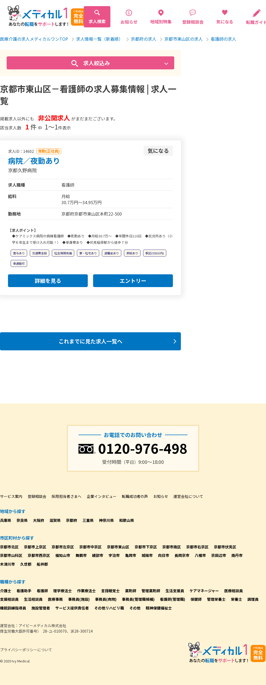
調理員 (253, 599)
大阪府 (38, 520)
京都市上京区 (35, 546)
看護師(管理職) (172, 599)
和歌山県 (126, 520)
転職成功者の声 (135, 496)
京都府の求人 (143, 39)
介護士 (5, 590)
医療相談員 (233, 590)
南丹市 (237, 555)
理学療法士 (62, 590)
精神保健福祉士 (159, 608)
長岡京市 (181, 555)
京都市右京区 (197, 546)
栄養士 (236, 599)
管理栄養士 (216, 599)
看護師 (42, 590)
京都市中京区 (90, 546)
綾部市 (97, 555)
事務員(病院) (106, 599)
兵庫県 (5, 520)
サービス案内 (11, 496)
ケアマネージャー (204, 590)
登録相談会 (37, 496)
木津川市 (7, 564)
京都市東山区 (118, 546)
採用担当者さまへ (66, 496)
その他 (134, 608)
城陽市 (147, 555)
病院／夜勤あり (34, 160)
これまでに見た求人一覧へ (90, 341)
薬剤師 (130, 590)
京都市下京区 (146, 546)
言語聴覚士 (110, 590)
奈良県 (22, 520)
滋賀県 (55, 520)
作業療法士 (86, 590)
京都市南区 (171, 546)
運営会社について (188, 496)
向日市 (163, 555)
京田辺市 (218, 555)
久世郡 (25, 564)
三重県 (88, 520)
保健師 (196, 599)
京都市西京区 (39, 555)
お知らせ (160, 496)
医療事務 (55, 599)
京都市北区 (9, 546)
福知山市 (62, 555)
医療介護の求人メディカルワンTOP (34, 39)
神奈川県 (106, 520)
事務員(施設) (79, 599)
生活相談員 (33, 599)
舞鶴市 (81, 555)
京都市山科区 (11, 555)
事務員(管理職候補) (138, 599)
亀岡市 (130, 555)
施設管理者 (40, 608)
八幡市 (200, 555)
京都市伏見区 (225, 546)
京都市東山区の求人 (183, 39)
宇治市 (114, 555)
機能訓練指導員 (13, 608)
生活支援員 (174, 590)
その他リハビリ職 (109, 608)
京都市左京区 (63, 546)
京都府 (71, 520)
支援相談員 (9, 599)
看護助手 (23, 590)
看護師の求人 (223, 39)
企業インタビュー (102, 496)
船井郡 (42, 564)
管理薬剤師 (151, 590)
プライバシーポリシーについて (26, 649)
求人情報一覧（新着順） (99, 39)
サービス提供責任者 (72, 608)
